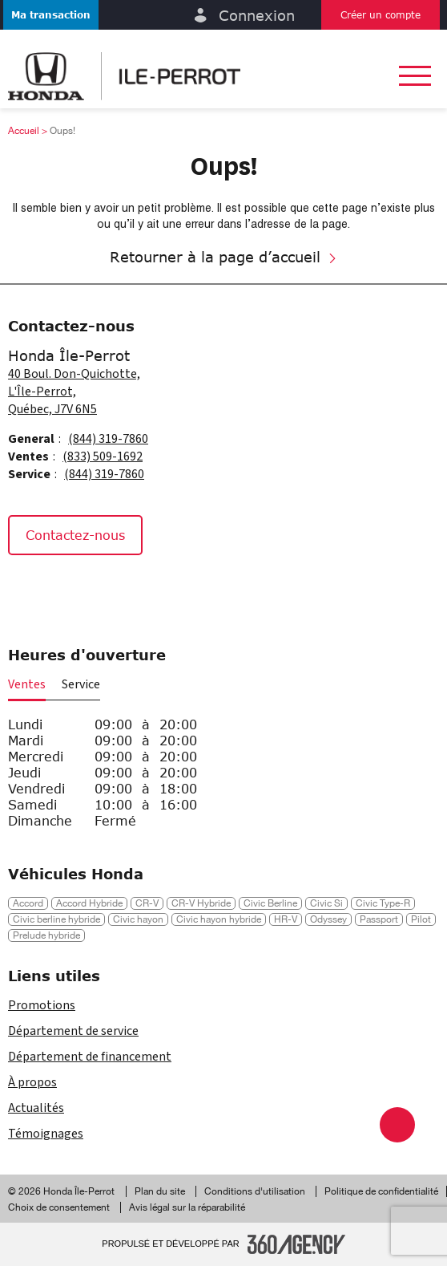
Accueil (23, 130)
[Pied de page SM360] (296, 1244)
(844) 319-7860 (108, 439)
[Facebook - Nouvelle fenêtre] (27, 589)
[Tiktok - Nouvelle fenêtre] (104, 589)
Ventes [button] (27, 684)
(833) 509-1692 (102, 456)
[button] (51, 15)
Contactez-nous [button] (75, 534)
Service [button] (81, 684)
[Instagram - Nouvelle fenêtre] (67, 589)
